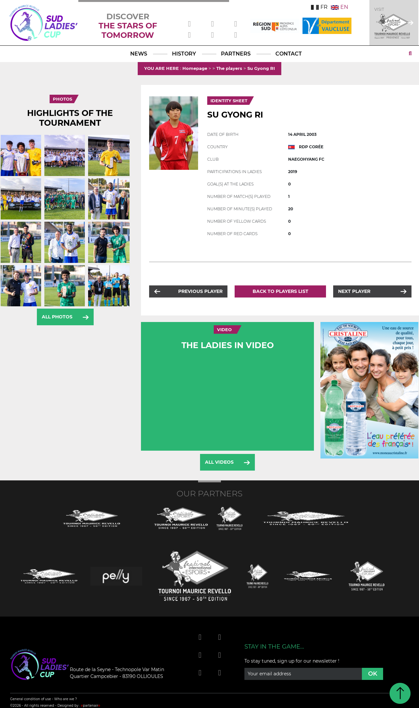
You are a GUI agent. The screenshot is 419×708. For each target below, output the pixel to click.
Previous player (200, 291)
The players (229, 68)
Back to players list (280, 291)
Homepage (194, 68)
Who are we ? (65, 699)
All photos (57, 317)
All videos (219, 462)
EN (339, 7)
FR (319, 7)
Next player (354, 291)
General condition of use (30, 699)
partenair (90, 705)
